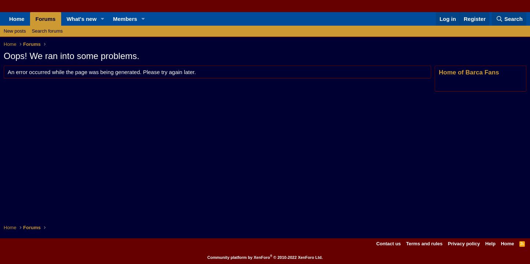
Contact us (388, 243)
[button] (102, 19)
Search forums (47, 31)
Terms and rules (424, 243)
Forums (46, 19)
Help (490, 243)
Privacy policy (464, 243)
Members (125, 19)
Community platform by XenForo (265, 257)
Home (17, 19)
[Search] (509, 19)
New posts (15, 31)
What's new (82, 19)
